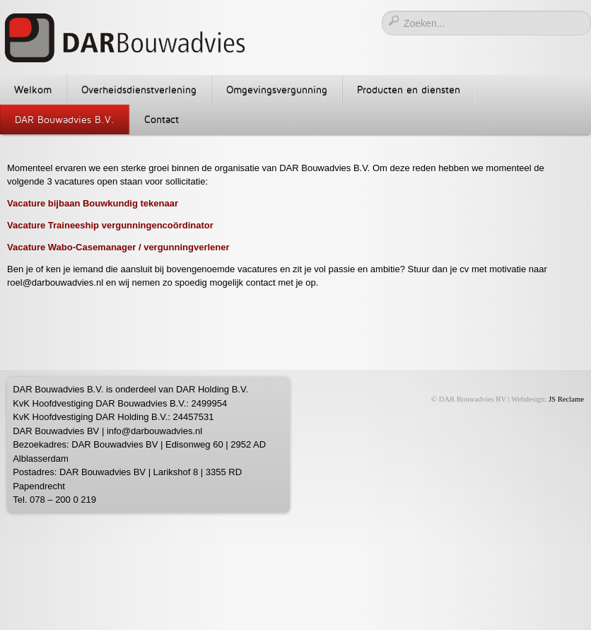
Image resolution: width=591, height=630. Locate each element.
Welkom (33, 89)
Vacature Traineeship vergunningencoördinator (111, 225)
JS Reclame (566, 399)
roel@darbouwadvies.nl (55, 282)
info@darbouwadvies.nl (154, 431)
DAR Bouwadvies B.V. (65, 119)
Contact (161, 119)
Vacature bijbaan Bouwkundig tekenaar (92, 203)
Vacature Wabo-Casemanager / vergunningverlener (119, 247)
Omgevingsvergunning (276, 89)
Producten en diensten (408, 89)
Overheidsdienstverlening (139, 89)
